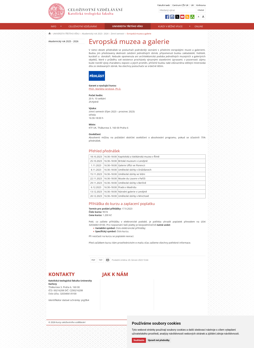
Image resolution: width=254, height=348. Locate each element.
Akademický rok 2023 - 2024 (95, 33)
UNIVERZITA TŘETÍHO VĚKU (127, 26)
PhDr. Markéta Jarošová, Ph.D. (105, 88)
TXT (100, 260)
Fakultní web (163, 5)
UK (192, 5)
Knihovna (201, 5)
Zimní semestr (117, 33)
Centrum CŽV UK (180, 5)
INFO (53, 26)
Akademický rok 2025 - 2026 (63, 41)
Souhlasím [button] (138, 340)
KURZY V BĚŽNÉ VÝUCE (170, 26)
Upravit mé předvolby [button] (158, 340)
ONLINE (199, 26)
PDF (93, 260)
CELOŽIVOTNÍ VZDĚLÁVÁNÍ (83, 26)
